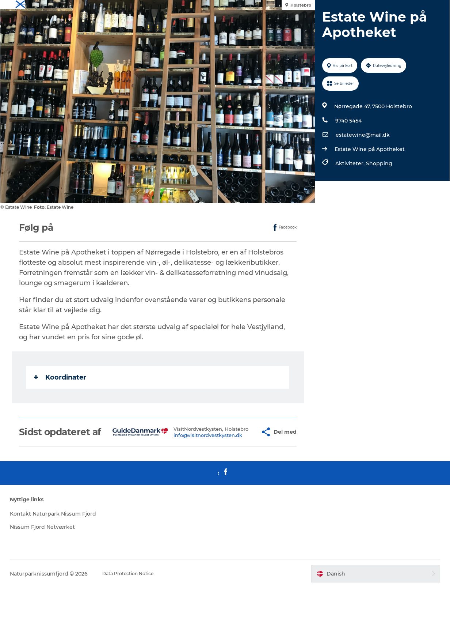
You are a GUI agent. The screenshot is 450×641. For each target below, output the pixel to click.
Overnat (364, 7)
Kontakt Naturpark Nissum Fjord (81, 562)
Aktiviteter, (347, 198)
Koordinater (63, 412)
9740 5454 (345, 155)
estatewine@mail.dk (360, 169)
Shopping (376, 198)
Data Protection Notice (175, 626)
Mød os (404, 7)
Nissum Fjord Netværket (89, 579)
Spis (384, 7)
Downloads (431, 7)
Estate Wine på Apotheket (367, 184)
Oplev (342, 7)
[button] (239, 472)
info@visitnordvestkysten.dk (191, 478)
